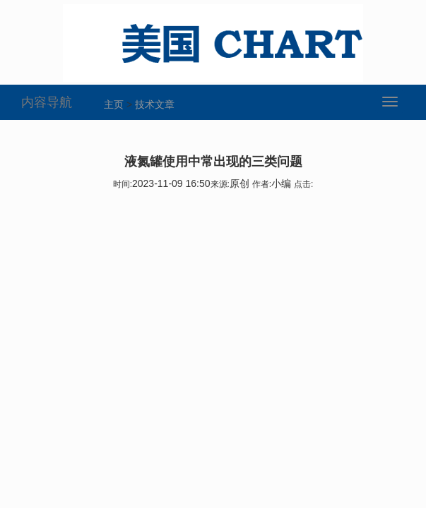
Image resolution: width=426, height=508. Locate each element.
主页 (114, 104)
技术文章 (154, 104)
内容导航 (46, 102)
